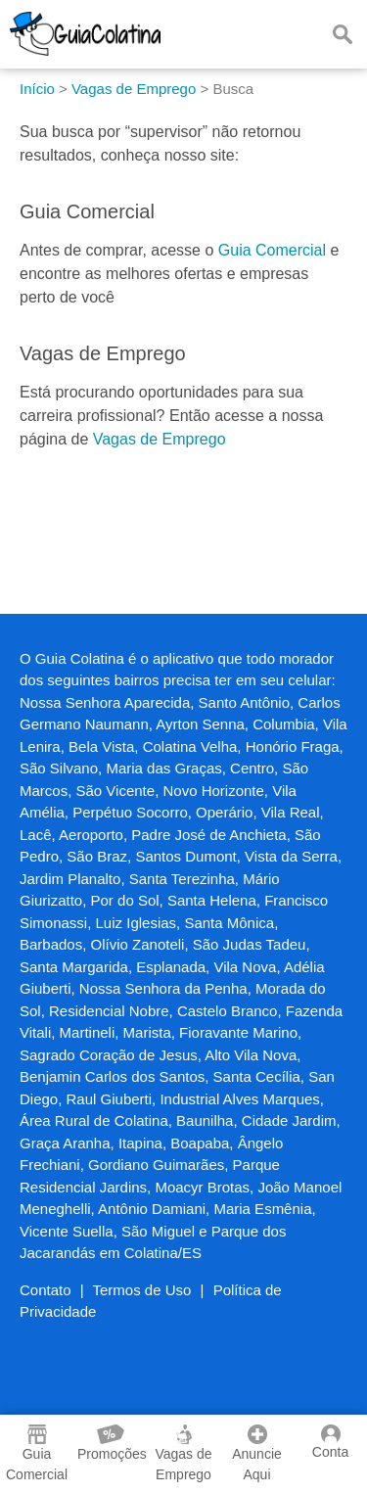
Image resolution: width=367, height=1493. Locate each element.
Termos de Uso (142, 1290)
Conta (330, 1442)
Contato (45, 1290)
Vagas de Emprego (159, 439)
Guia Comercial (272, 250)
